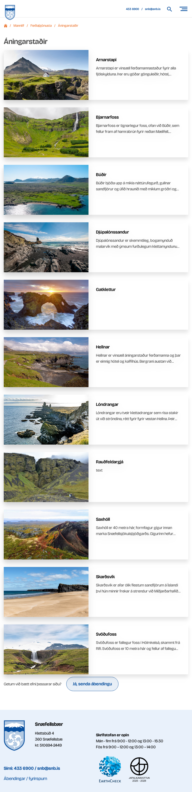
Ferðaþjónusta (41, 25)
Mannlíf (19, 25)
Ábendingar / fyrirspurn (25, 778)
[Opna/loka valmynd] (183, 8)
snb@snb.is (152, 9)
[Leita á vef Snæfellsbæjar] (172, 9)
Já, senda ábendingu (92, 684)
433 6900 (132, 9)
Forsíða (5, 25)
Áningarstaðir (68, 25)
